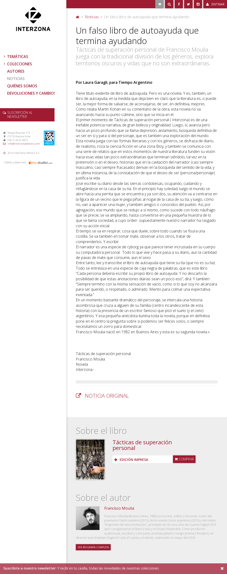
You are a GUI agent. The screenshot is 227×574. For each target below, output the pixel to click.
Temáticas (15, 56)
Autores (15, 71)
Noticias (16, 78)
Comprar (184, 459)
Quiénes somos (22, 86)
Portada (78, 16)
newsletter (19, 114)
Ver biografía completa (93, 547)
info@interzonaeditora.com (24, 143)
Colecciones (17, 64)
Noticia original (107, 395)
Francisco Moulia (119, 508)
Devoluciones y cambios (31, 93)
